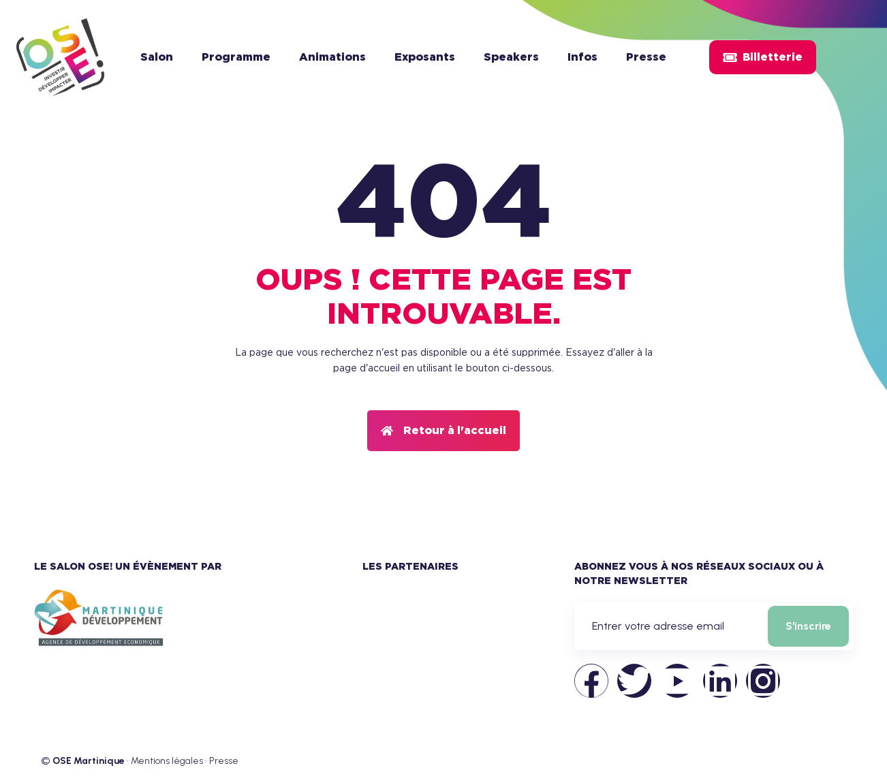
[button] (443, 430)
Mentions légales (167, 761)
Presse (223, 761)
